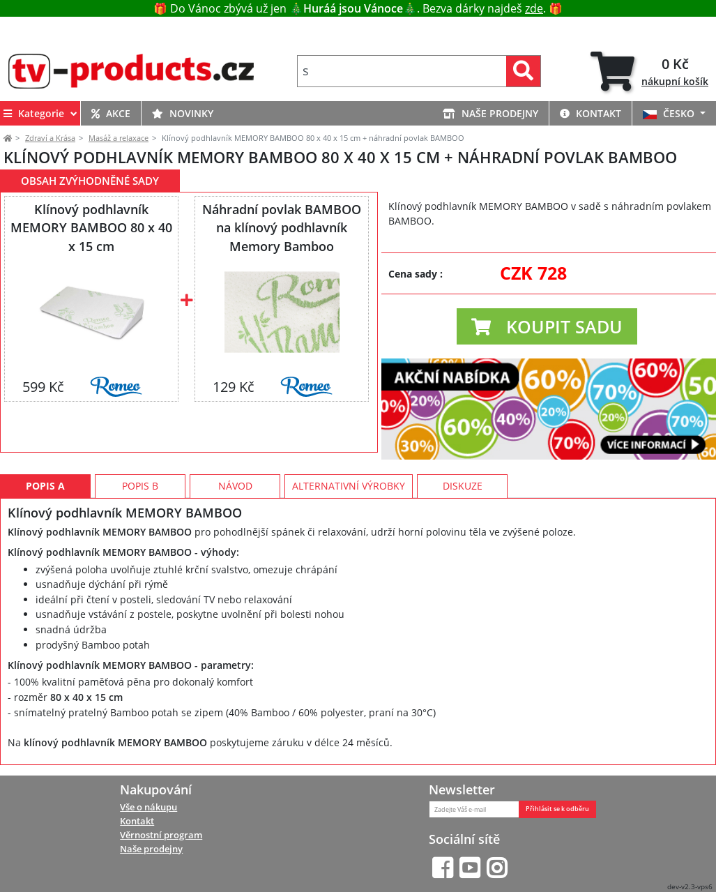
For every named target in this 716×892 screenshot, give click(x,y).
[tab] (649, 71)
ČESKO (670, 113)
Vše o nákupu (148, 807)
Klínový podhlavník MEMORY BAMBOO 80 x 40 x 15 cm (91, 227)
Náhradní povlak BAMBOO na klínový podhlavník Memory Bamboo (281, 227)
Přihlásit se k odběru (557, 809)
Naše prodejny (151, 848)
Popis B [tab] (140, 485)
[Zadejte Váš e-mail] (474, 809)
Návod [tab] (235, 485)
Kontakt (137, 821)
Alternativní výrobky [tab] (348, 485)
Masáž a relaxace (118, 138)
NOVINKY (182, 113)
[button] (547, 326)
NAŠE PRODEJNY (490, 113)
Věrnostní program (161, 835)
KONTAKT (590, 113)
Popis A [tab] (45, 485)
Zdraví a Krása (50, 138)
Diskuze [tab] (462, 485)
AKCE (110, 113)
